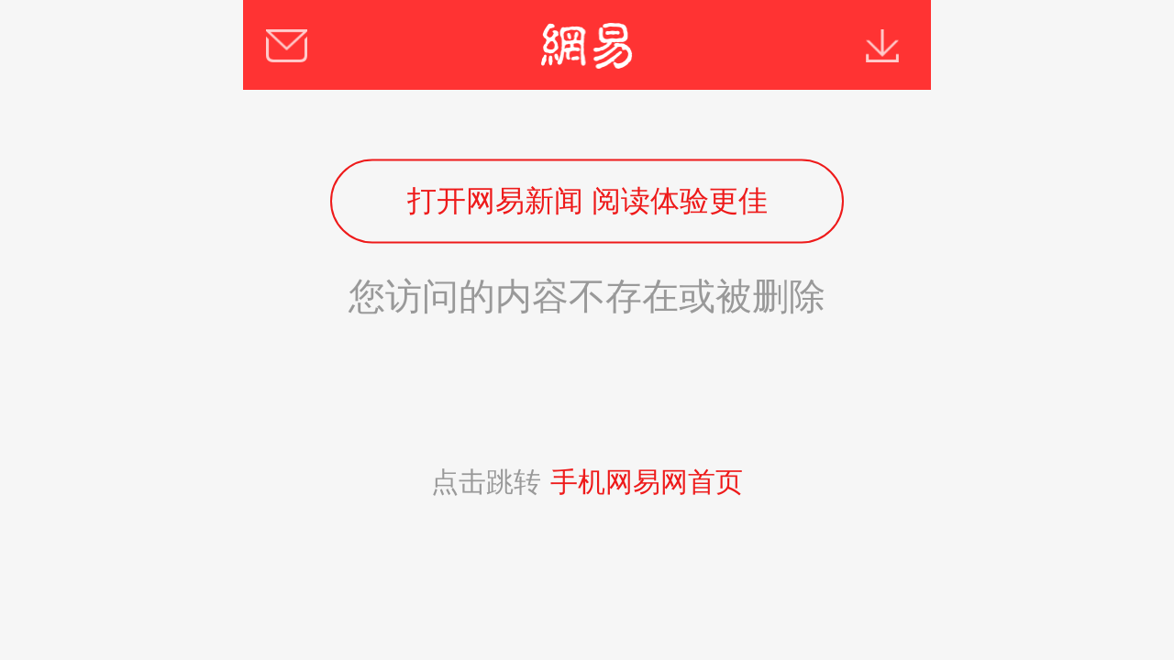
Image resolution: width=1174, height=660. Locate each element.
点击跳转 (587, 482)
